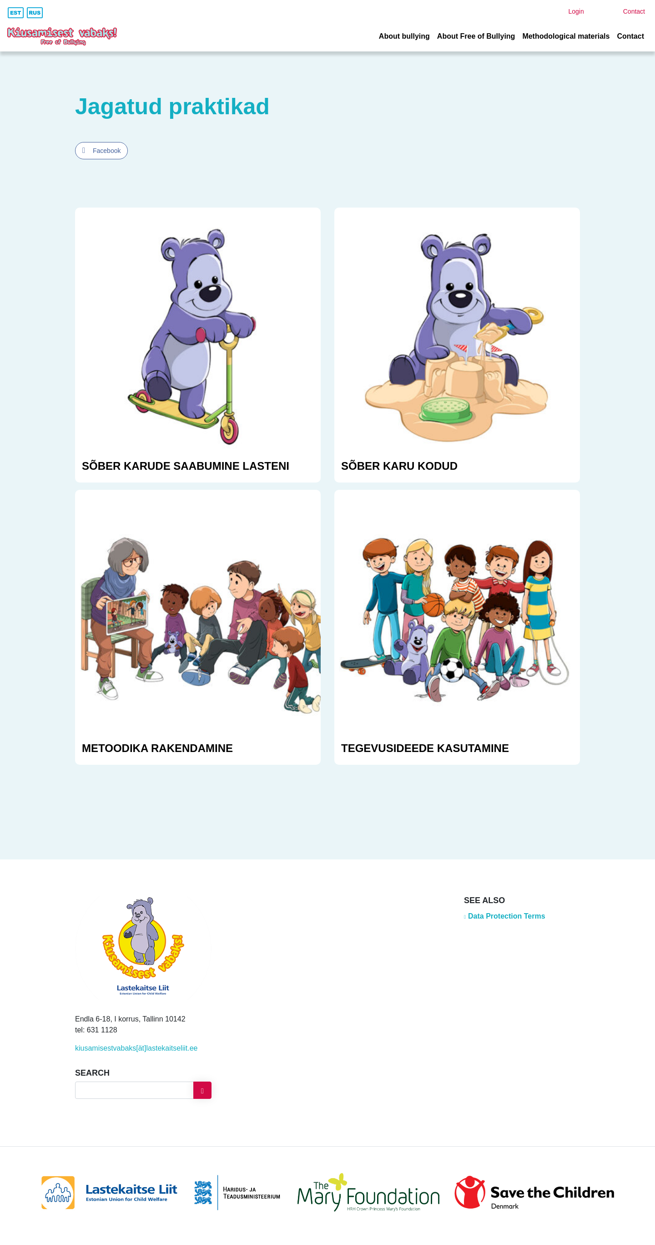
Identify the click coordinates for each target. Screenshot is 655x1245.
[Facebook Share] (101, 150)
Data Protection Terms (506, 916)
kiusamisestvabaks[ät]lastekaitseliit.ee (136, 1048)
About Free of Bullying (476, 36)
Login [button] (576, 11)
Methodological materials (566, 36)
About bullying (404, 36)
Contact (630, 36)
